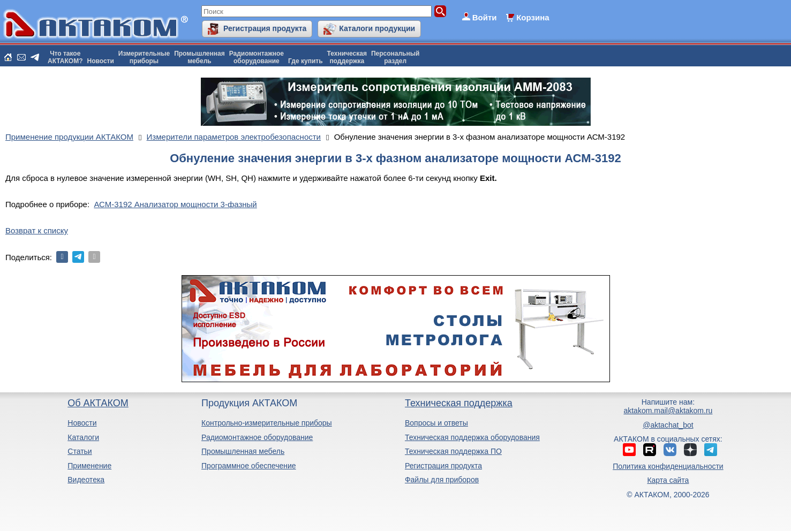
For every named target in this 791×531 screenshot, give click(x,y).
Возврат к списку (36, 230)
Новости (100, 61)
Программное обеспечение (248, 465)
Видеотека (85, 479)
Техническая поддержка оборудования (472, 437)
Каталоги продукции (377, 28)
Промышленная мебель (242, 451)
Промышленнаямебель (199, 57)
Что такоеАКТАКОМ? (65, 57)
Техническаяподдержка (347, 57)
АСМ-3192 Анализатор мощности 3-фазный (175, 204)
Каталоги (83, 437)
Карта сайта (668, 480)
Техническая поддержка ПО (453, 451)
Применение (89, 465)
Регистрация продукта (264, 28)
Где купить (305, 61)
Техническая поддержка (459, 403)
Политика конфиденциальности (668, 466)
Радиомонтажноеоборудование (256, 57)
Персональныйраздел (395, 57)
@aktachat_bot (668, 425)
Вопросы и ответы (436, 423)
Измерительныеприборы (144, 57)
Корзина (532, 17)
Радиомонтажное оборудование (257, 437)
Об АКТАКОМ (97, 403)
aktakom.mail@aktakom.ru (667, 410)
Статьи (79, 451)
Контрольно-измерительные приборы (266, 423)
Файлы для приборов (442, 479)
